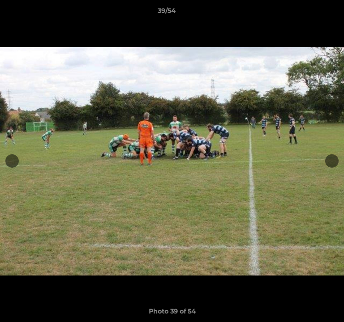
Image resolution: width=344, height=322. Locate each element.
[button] (311, 13)
